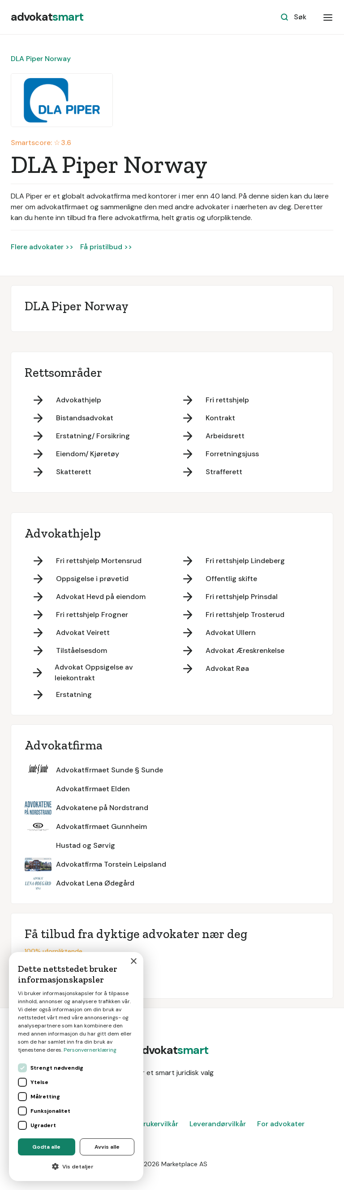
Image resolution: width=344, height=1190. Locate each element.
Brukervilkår (158, 1123)
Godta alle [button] (46, 1146)
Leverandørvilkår (217, 1123)
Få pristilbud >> (106, 246)
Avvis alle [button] (107, 1146)
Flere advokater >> (42, 246)
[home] (47, 17)
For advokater (281, 1123)
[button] (327, 17)
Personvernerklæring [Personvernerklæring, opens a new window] (90, 1049)
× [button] (133, 961)
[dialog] (76, 1066)
